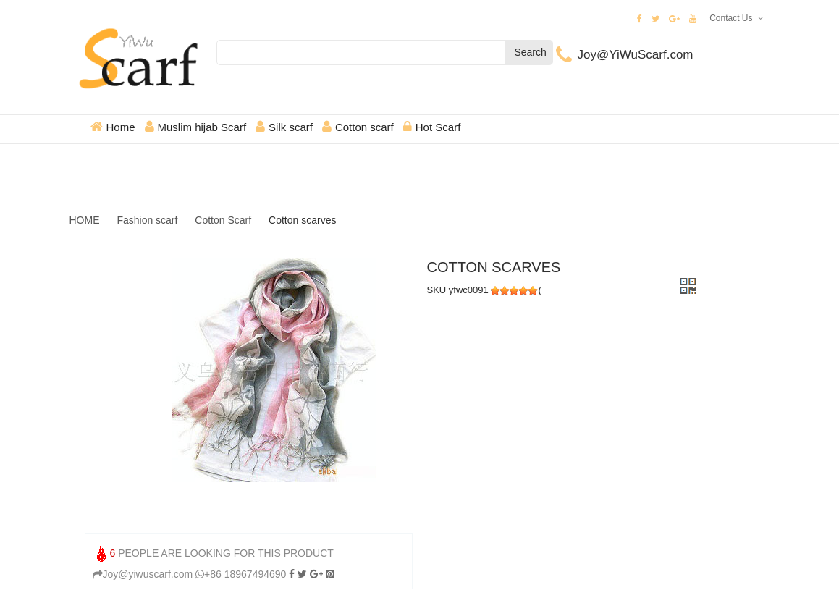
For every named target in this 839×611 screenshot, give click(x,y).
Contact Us (730, 18)
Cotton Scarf (223, 220)
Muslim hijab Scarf (202, 127)
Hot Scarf (438, 127)
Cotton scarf (364, 127)
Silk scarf (291, 127)
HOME (84, 220)
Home (120, 127)
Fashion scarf (147, 220)
